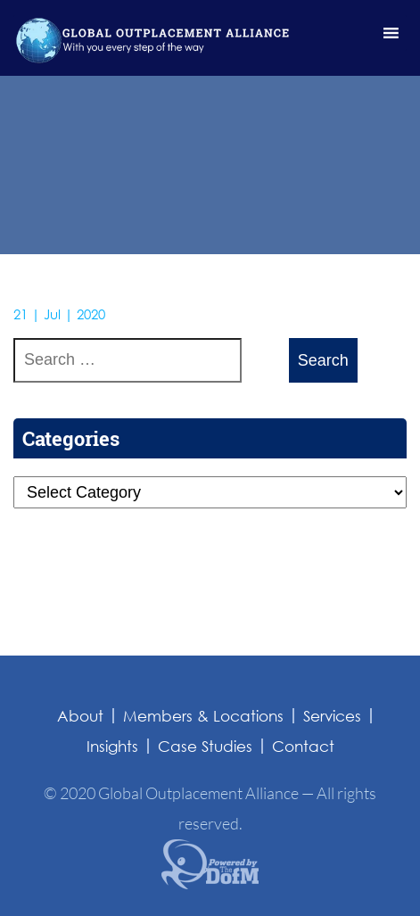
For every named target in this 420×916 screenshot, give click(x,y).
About (80, 715)
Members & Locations (203, 715)
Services (332, 715)
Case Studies (205, 746)
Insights (112, 746)
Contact (303, 746)
